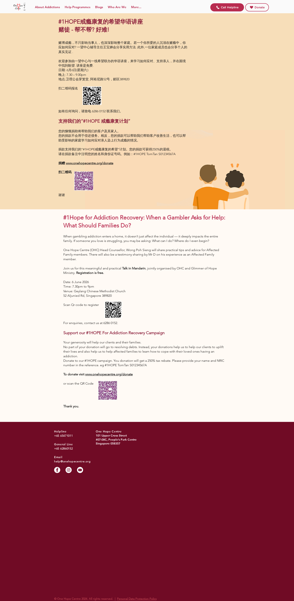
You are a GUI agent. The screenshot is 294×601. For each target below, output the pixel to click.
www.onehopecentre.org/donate (89, 163)
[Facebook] (57, 470)
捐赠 (62, 163)
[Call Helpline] (227, 7)
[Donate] (257, 7)
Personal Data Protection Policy (137, 599)
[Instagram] (69, 470)
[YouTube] (80, 470)
